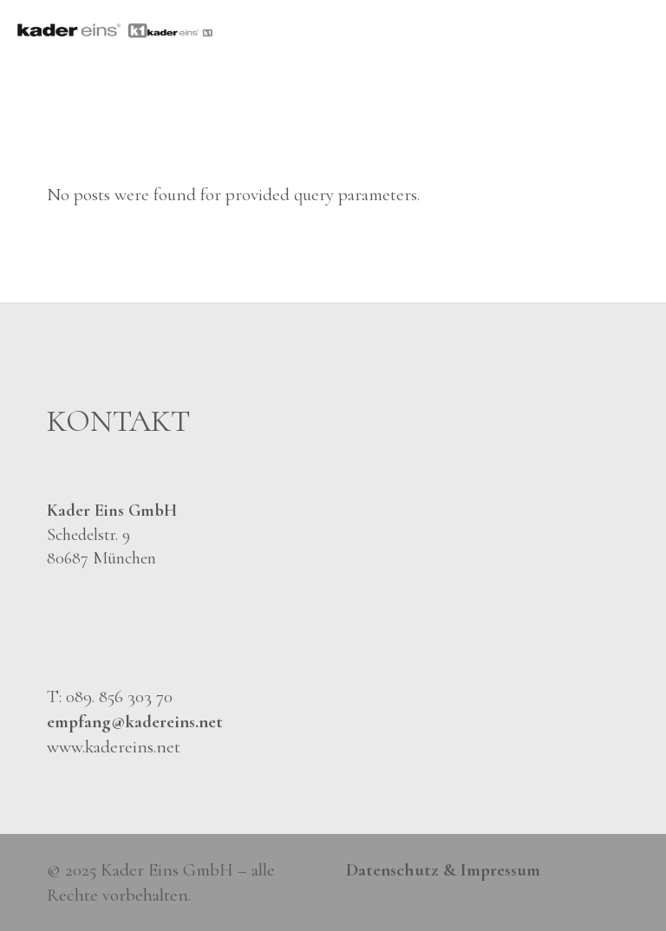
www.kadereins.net (113, 747)
